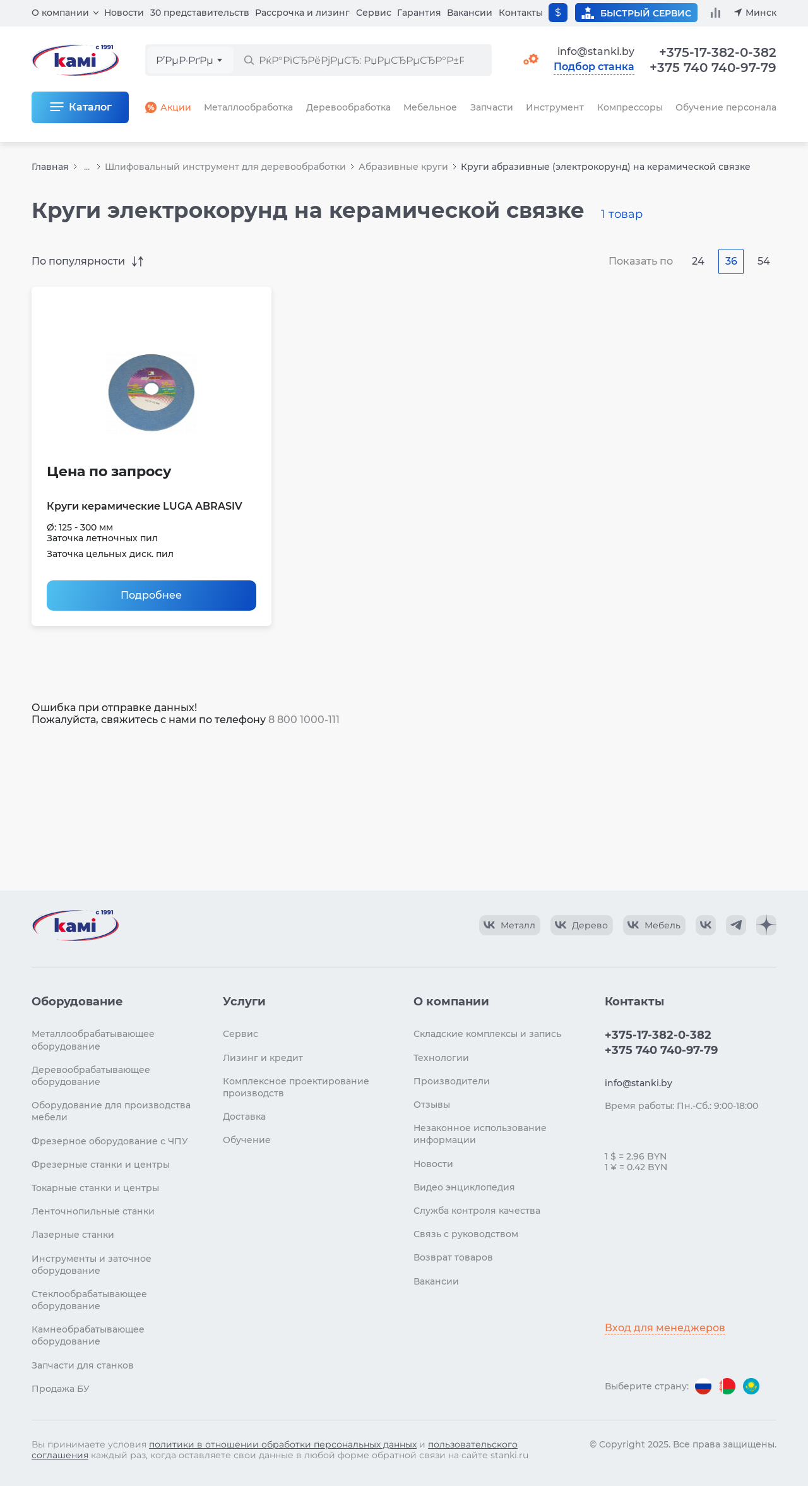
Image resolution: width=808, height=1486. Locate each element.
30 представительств (199, 12)
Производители (451, 1081)
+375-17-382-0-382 (717, 52)
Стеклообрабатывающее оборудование (89, 1300)
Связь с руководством (465, 1234)
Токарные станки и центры (95, 1188)
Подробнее (151, 595)
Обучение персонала (725, 107)
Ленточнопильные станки (93, 1211)
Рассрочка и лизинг (302, 12)
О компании (60, 12)
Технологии (441, 1058)
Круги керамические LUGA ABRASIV (144, 506)
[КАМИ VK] (706, 925)
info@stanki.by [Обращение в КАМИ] (595, 51)
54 (764, 261)
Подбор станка (594, 67)
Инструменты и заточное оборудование (92, 1264)
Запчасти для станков (83, 1365)
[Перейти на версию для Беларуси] (727, 1386)
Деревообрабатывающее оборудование (91, 1076)
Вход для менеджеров (665, 1328)
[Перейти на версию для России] (703, 1386)
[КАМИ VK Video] (509, 925)
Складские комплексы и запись (487, 1034)
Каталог (90, 107)
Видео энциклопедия (464, 1187)
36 (731, 261)
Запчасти (491, 107)
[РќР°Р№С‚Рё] (249, 60)
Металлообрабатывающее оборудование (93, 1040)
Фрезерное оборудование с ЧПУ (110, 1141)
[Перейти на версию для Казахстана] (751, 1386)
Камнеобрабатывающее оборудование (88, 1335)
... (87, 167)
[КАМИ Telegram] (736, 925)
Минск (761, 12)
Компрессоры (630, 107)
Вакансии (469, 12)
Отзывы (431, 1104)
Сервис (373, 12)
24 (698, 261)
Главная (50, 166)
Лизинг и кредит (263, 1058)
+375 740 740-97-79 (713, 67)
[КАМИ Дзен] (766, 925)
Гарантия (419, 12)
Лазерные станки (73, 1234)
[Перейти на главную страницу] (75, 925)
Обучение (247, 1140)
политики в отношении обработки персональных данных (283, 1444)
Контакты (521, 12)
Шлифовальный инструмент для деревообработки (225, 166)
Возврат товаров (453, 1257)
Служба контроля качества (476, 1210)
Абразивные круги (403, 166)
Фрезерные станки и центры (101, 1164)
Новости (124, 12)
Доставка (244, 1116)
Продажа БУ (61, 1388)
